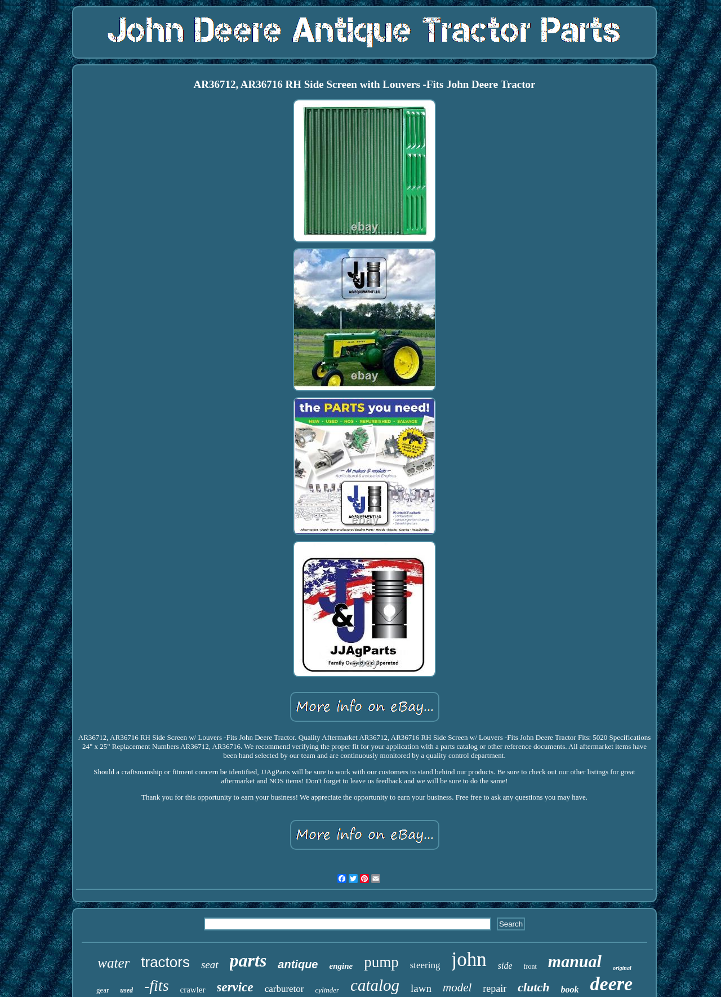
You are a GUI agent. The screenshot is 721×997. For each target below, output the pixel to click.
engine (341, 965)
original (622, 968)
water (113, 962)
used (126, 990)
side (505, 965)
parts (248, 960)
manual (575, 961)
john (469, 959)
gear (102, 990)
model (457, 987)
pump (381, 962)
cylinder (327, 990)
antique (298, 964)
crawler (193, 989)
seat (210, 964)
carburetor (284, 988)
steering (425, 965)
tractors (165, 962)
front (530, 966)
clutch (533, 987)
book (570, 989)
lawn (421, 988)
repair (494, 988)
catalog (374, 985)
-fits (156, 985)
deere (611, 983)
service (235, 987)
